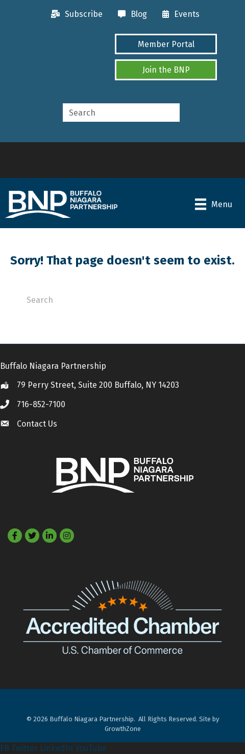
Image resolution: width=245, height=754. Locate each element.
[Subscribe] (74, 14)
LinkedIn (56, 748)
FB (4, 748)
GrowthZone (123, 729)
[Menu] (213, 204)
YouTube (91, 748)
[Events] (178, 14)
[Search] (122, 299)
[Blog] (130, 14)
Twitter (24, 748)
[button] (166, 44)
